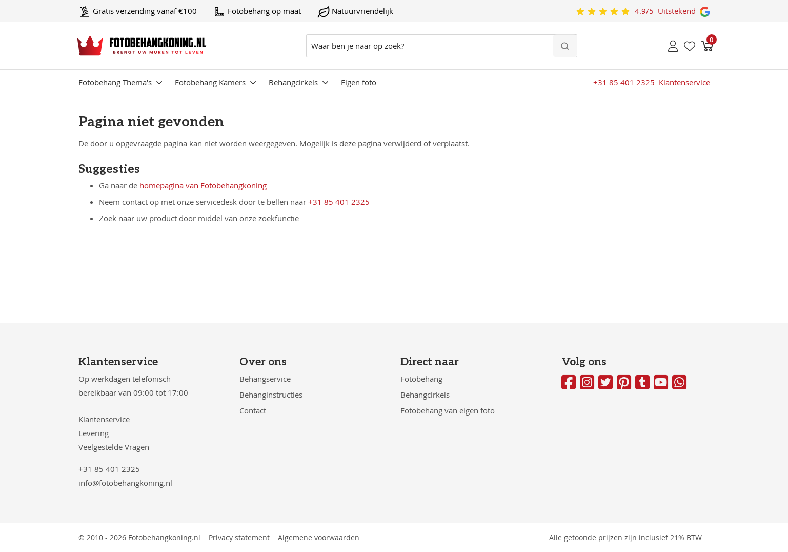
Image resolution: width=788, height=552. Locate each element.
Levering (93, 433)
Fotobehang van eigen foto (447, 410)
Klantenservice (104, 419)
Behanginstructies (270, 394)
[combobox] (441, 45)
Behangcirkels (293, 82)
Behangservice (265, 378)
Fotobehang (421, 378)
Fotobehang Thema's (115, 82)
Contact (252, 410)
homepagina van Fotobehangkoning (203, 185)
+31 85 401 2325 (339, 201)
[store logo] (142, 46)
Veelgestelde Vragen (113, 447)
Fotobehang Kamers (210, 82)
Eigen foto (358, 82)
